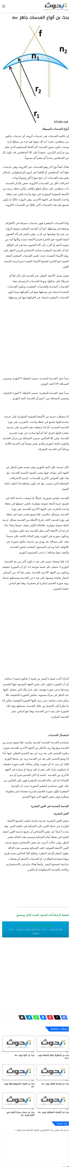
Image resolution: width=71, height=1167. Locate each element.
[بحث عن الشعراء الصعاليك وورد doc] (53, 1100)
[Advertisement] (35, 339)
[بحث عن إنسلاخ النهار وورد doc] (53, 1072)
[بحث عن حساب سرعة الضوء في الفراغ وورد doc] (18, 1100)
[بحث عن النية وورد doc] (18, 1043)
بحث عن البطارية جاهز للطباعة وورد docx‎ (53, 1056)
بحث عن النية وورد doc (24, 1055)
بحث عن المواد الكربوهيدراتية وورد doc (19, 1085)
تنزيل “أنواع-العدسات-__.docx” (35, 929)
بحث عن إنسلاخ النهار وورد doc (55, 1084)
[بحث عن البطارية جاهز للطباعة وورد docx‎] (53, 1043)
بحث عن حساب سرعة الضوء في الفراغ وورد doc (20, 1113)
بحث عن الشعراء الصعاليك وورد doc (53, 1112)
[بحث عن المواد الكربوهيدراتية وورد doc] (18, 1072)
